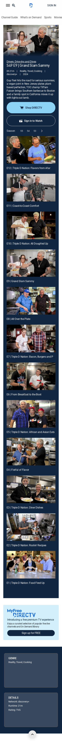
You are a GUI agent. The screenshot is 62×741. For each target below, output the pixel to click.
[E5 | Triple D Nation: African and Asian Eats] (31, 414)
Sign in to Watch (30, 121)
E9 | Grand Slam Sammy (20, 281)
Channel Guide (9, 17)
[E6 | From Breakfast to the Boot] (31, 376)
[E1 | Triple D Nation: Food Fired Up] (31, 564)
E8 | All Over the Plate (18, 319)
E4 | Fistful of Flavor (18, 470)
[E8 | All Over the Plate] (31, 301)
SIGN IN (51, 5)
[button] (8, 5)
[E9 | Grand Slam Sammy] (31, 263)
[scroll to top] (32, 734)
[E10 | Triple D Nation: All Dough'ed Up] (31, 225)
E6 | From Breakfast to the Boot (24, 394)
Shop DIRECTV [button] (30, 107)
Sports (47, 17)
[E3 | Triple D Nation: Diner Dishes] (31, 489)
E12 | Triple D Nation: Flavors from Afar (28, 168)
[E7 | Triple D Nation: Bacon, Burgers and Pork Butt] (31, 338)
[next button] (41, 131)
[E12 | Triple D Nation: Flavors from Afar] (31, 150)
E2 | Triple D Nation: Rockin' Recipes (26, 545)
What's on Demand (30, 17)
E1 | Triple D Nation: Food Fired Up (26, 583)
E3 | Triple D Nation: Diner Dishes (25, 507)
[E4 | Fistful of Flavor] (31, 451)
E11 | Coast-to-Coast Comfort (23, 206)
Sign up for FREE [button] (31, 633)
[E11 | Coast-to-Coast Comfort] (31, 187)
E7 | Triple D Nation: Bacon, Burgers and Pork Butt (34, 356)
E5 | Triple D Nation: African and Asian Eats (31, 432)
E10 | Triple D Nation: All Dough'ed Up (27, 243)
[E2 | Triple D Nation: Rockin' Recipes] (31, 527)
